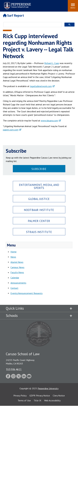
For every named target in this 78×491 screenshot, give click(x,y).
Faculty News (17, 272)
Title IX (37, 400)
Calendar (14, 277)
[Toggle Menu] (73, 6)
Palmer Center (39, 221)
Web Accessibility (52, 400)
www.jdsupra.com (49, 120)
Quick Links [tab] (15, 308)
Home (13, 251)
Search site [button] (26, 4)
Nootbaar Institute (39, 210)
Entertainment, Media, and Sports (39, 186)
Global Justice (39, 199)
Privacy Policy (20, 395)
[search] (32, 24)
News (13, 256)
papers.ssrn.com (10, 129)
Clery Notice (59, 395)
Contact (14, 288)
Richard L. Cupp (51, 63)
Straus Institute (39, 232)
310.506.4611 (14, 369)
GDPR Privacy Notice (39, 395)
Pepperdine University (48, 388)
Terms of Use (24, 400)
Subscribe (38, 169)
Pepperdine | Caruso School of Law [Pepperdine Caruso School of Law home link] (17, 4)
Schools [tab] (12, 315)
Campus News (17, 267)
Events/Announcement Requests (26, 293)
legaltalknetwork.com (41, 86)
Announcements (18, 282)
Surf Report (13, 15)
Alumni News (16, 262)
